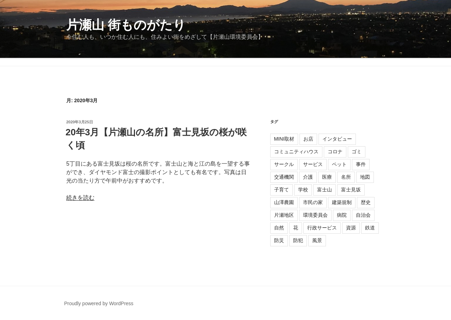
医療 (327, 177)
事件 (361, 164)
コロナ (335, 151)
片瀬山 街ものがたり (126, 25)
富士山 (324, 189)
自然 (279, 227)
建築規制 (342, 202)
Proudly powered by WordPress (99, 303)
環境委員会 (315, 215)
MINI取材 (284, 139)
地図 (365, 177)
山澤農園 (284, 202)
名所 (346, 177)
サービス (313, 164)
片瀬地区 (284, 215)
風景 (317, 240)
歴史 (366, 202)
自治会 (363, 215)
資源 (351, 227)
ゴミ (357, 151)
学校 (303, 189)
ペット (339, 164)
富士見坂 (351, 189)
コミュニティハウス (296, 151)
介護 (308, 177)
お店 (308, 139)
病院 (342, 215)
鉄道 (370, 227)
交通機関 (284, 177)
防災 (279, 240)
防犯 (298, 240)
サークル (284, 164)
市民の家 (313, 202)
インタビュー (337, 139)
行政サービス (322, 227)
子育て (281, 189)
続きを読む (80, 198)
